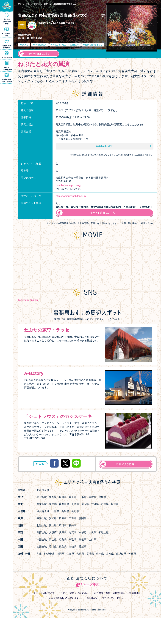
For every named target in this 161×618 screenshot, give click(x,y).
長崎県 (90, 553)
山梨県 (55, 511)
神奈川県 (64, 504)
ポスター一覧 (7, 57)
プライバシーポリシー (114, 598)
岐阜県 (63, 518)
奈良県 (92, 532)
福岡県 (60, 553)
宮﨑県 (110, 553)
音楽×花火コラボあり (93, 45)
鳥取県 (72, 539)
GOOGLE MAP (104, 146)
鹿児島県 (121, 553)
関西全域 (42, 532)
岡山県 (53, 539)
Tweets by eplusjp (28, 300)
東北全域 (42, 497)
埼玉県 (85, 504)
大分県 (80, 553)
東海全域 (42, 518)
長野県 (75, 511)
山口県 (92, 539)
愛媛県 (82, 546)
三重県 (72, 518)
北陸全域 (42, 525)
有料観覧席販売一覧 (6, 47)
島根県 (82, 539)
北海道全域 (43, 490)
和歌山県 (104, 532)
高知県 (72, 546)
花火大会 (24, 45)
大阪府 (53, 532)
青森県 (53, 497)
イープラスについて (44, 592)
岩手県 (72, 497)
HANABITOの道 (6, 35)
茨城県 (95, 504)
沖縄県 (132, 553)
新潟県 (65, 511)
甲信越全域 (43, 511)
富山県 (53, 525)
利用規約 (92, 598)
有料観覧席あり (40, 45)
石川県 (63, 525)
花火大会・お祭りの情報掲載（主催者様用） (117, 592)
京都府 (82, 532)
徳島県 (63, 546)
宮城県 (92, 497)
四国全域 (42, 546)
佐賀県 (70, 553)
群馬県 (105, 504)
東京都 (53, 504)
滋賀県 (72, 532)
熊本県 (100, 553)
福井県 (72, 525)
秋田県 (63, 497)
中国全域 (42, 539)
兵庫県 (63, 532)
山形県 (82, 497)
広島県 (63, 539)
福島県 (102, 497)
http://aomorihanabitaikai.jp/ (71, 196)
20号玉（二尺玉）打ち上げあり (65, 45)
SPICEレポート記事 (7, 69)
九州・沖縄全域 (45, 553)
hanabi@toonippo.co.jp (68, 185)
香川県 (53, 546)
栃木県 (115, 504)
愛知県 (53, 518)
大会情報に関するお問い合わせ (65, 598)
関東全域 (42, 504)
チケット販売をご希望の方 (74, 592)
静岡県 (82, 518)
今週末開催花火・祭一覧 (7, 80)
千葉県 (75, 504)
